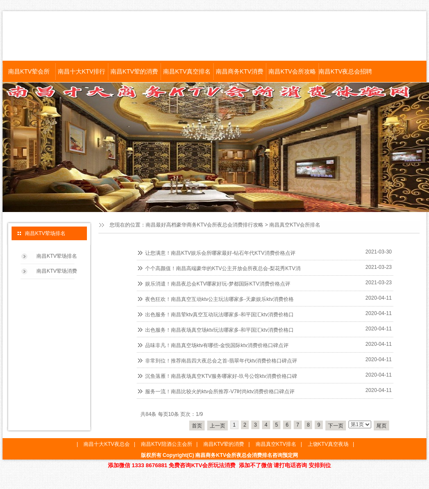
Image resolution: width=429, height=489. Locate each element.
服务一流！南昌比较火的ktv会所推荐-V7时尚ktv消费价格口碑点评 (220, 392)
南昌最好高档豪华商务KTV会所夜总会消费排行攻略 (204, 225)
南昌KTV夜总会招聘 (345, 71)
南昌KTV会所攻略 (292, 71)
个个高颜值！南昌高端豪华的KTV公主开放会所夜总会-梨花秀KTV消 (223, 268)
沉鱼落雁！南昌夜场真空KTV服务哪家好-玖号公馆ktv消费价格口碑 (221, 376)
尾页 (381, 426)
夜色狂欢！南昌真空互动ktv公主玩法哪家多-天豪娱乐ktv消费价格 (219, 299)
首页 (197, 426)
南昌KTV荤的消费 (134, 71)
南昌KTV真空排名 (187, 71)
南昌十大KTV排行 (81, 71)
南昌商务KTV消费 (239, 71)
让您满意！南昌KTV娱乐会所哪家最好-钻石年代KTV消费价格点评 (220, 253)
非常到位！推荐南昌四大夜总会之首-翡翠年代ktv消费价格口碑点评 (221, 361)
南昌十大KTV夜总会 (106, 444)
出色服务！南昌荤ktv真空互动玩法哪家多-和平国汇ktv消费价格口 (219, 315)
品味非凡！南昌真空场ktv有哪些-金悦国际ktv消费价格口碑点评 (217, 345)
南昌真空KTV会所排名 (294, 225)
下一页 (335, 426)
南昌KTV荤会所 (29, 71)
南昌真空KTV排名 (276, 444)
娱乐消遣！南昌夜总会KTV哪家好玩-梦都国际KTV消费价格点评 (217, 284)
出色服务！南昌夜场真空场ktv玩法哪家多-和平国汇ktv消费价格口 (219, 330)
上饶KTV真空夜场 (328, 444)
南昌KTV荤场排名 (56, 256)
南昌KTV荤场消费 (56, 271)
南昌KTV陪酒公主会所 (166, 444)
